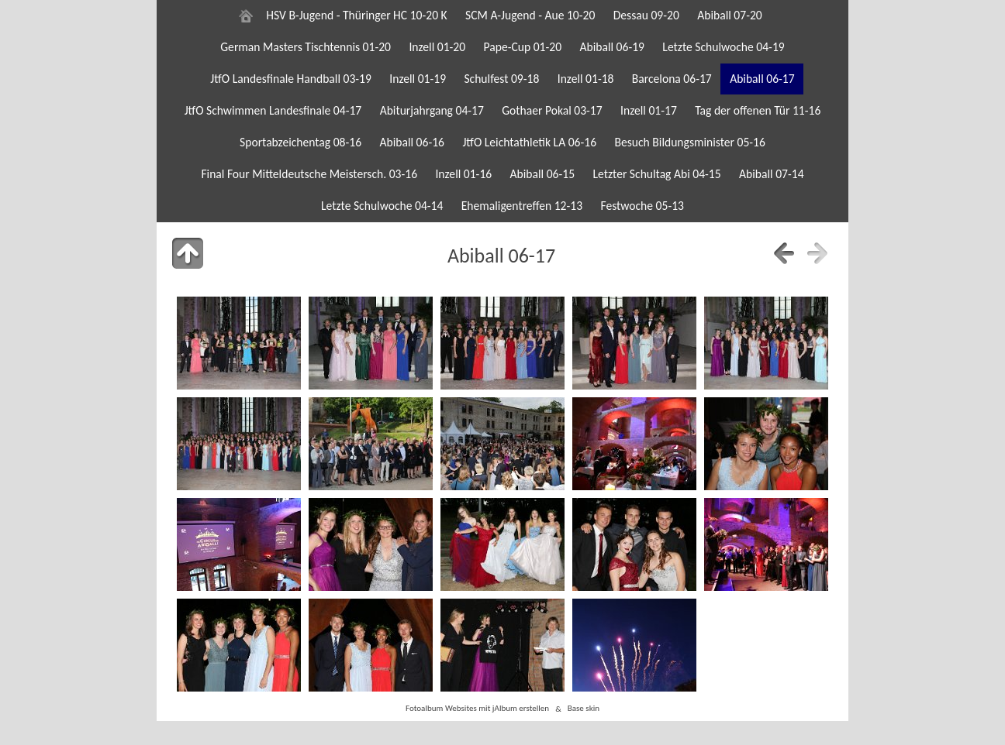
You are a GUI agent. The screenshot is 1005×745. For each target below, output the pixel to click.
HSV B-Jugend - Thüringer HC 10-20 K (356, 15)
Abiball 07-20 (729, 15)
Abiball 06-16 (411, 142)
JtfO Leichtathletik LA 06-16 (529, 142)
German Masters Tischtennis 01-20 (305, 46)
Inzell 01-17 (648, 110)
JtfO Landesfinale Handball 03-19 (290, 78)
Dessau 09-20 (646, 15)
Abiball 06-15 (542, 174)
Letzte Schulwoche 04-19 (723, 46)
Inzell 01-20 (437, 46)
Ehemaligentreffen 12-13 (521, 205)
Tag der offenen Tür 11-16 (757, 110)
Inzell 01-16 (463, 174)
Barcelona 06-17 (672, 78)
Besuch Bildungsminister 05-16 (689, 142)
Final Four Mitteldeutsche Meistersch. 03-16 (309, 174)
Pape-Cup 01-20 (523, 46)
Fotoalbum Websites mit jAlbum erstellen (477, 708)
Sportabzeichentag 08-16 (300, 142)
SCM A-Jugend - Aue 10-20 (530, 15)
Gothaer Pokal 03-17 (552, 110)
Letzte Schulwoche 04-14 (382, 205)
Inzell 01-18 (586, 78)
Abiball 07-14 (771, 174)
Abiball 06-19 (611, 46)
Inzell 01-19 (417, 78)
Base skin (583, 708)
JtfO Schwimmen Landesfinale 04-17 (273, 110)
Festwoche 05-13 (642, 205)
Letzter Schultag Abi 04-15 (656, 174)
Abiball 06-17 (762, 78)
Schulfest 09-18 (501, 78)
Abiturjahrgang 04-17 (432, 110)
